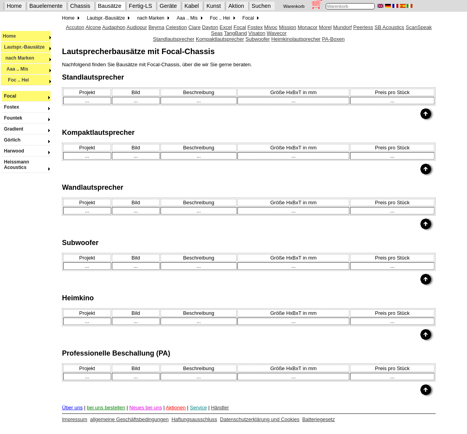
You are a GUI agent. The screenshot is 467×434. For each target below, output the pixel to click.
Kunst (213, 6)
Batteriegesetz (318, 419)
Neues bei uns (146, 407)
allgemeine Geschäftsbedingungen (129, 419)
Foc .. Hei (27, 80)
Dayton (210, 27)
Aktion (236, 6)
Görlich (26, 140)
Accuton (75, 27)
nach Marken (27, 58)
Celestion (176, 27)
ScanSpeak (419, 27)
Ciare (194, 27)
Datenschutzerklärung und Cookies (259, 419)
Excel (226, 27)
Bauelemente (46, 6)
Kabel (191, 6)
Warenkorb (294, 6)
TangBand (235, 33)
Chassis (80, 6)
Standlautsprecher (174, 39)
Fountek (26, 118)
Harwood (26, 151)
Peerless (363, 27)
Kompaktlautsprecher (220, 39)
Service (198, 407)
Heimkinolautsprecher (296, 39)
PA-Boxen (333, 39)
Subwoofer (257, 39)
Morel (325, 27)
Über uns (72, 407)
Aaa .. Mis (27, 69)
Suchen (261, 6)
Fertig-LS (140, 6)
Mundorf (342, 27)
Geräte (168, 6)
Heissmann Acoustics (26, 164)
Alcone (93, 27)
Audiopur (136, 27)
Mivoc (270, 27)
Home (14, 6)
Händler (220, 407)
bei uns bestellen (106, 407)
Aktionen (176, 407)
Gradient (26, 129)
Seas (217, 33)
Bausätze (109, 6)
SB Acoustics (389, 27)
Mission (287, 27)
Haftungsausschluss (194, 419)
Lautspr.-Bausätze (27, 47)
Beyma (156, 27)
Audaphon (113, 27)
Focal (26, 96)
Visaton (256, 33)
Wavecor (277, 33)
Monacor (307, 27)
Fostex (26, 107)
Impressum (74, 419)
